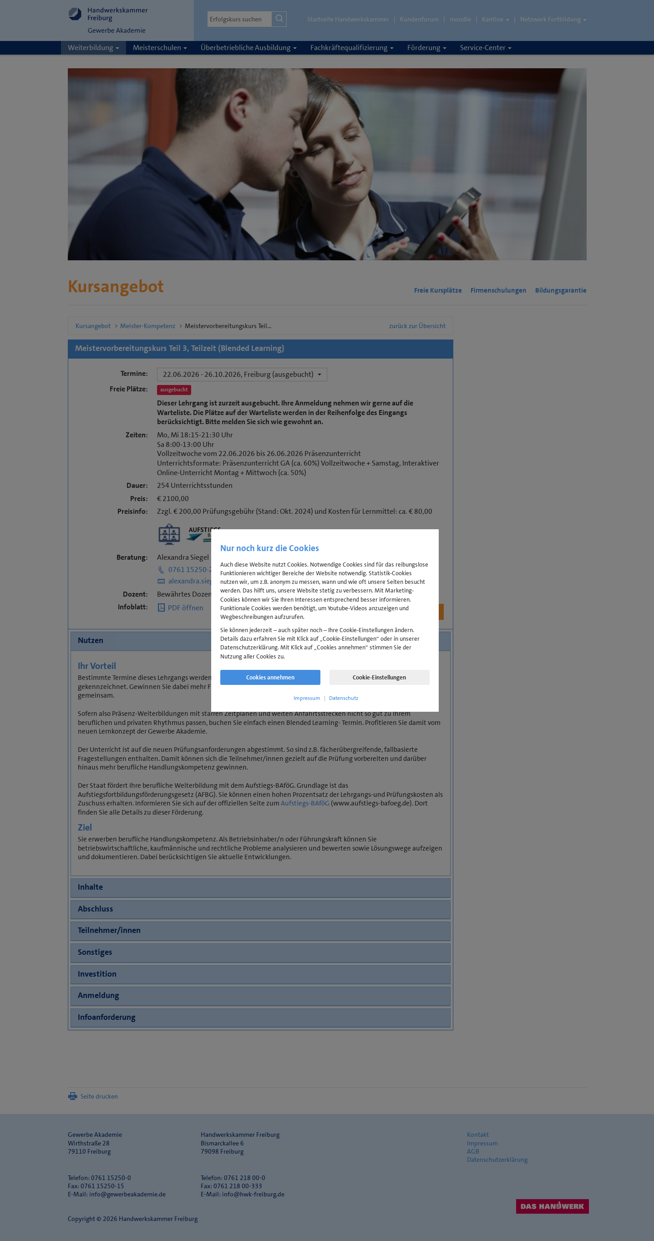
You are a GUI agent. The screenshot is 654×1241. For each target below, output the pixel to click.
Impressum (307, 698)
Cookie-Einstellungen (379, 677)
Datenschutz (343, 698)
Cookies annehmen (270, 677)
